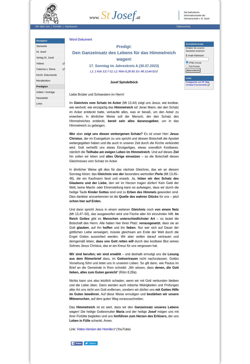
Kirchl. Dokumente (46, 75)
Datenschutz (183, 26)
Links (39, 103)
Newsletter (42, 98)
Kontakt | (59, 26)
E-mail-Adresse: (195, 55)
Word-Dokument (80, 39)
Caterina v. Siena (45, 69)
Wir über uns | (44, 26)
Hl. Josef (41, 51)
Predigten (42, 86)
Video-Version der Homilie (95, 329)
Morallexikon (43, 80)
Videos (40, 63)
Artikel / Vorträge (45, 92)
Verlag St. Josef (45, 57)
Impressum (71, 26)
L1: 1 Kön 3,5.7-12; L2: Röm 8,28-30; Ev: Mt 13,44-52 (122, 71)
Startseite (41, 46)
